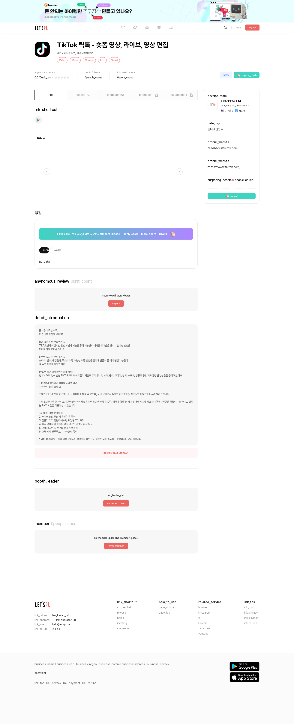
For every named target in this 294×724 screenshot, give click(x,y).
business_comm (109, 664)
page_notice (166, 607)
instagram (204, 612)
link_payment (252, 617)
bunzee (202, 607)
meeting (122, 623)
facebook (204, 628)
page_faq (164, 612)
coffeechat (124, 607)
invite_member (116, 545)
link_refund (250, 623)
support (231, 196)
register (116, 303)
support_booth (246, 75)
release (121, 612)
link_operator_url (66, 619)
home (120, 617)
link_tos (248, 607)
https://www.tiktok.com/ (224, 167)
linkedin (202, 623)
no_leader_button (116, 503)
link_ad (56, 628)
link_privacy (251, 612)
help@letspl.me (61, 624)
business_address (133, 664)
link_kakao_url (60, 615)
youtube (203, 633)
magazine (123, 628)
